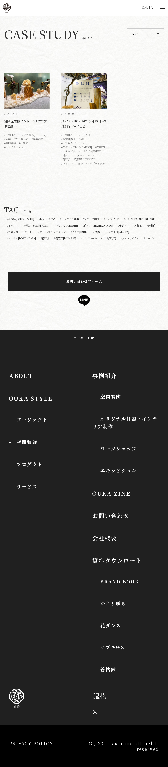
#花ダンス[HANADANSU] (76, 147)
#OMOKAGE (11, 135)
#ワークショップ (32, 232)
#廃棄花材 (37, 139)
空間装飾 (110, 396)
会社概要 (104, 538)
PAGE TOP (86, 338)
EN (144, 7)
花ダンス (110, 625)
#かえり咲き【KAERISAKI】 (140, 219)
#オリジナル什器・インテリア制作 (79, 219)
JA (151, 7)
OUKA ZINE (111, 493)
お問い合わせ (111, 516)
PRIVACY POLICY (31, 743)
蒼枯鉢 (108, 669)
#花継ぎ (23, 143)
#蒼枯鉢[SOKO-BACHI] (20, 219)
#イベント (85, 135)
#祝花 (52, 219)
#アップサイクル (13, 147)
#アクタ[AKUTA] (85, 155)
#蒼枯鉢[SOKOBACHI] (74, 139)
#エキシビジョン (70, 151)
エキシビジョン (118, 470)
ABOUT (21, 375)
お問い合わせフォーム (84, 281)
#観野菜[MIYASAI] (84, 159)
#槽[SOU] (67, 155)
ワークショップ (118, 448)
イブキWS (112, 647)
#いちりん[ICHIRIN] (34, 135)
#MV (41, 219)
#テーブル (149, 238)
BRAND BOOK (119, 581)
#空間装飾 (10, 143)
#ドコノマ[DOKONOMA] (21, 238)
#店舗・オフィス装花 (16, 139)
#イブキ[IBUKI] (93, 151)
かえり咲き (113, 603)
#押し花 (111, 238)
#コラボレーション (72, 163)
